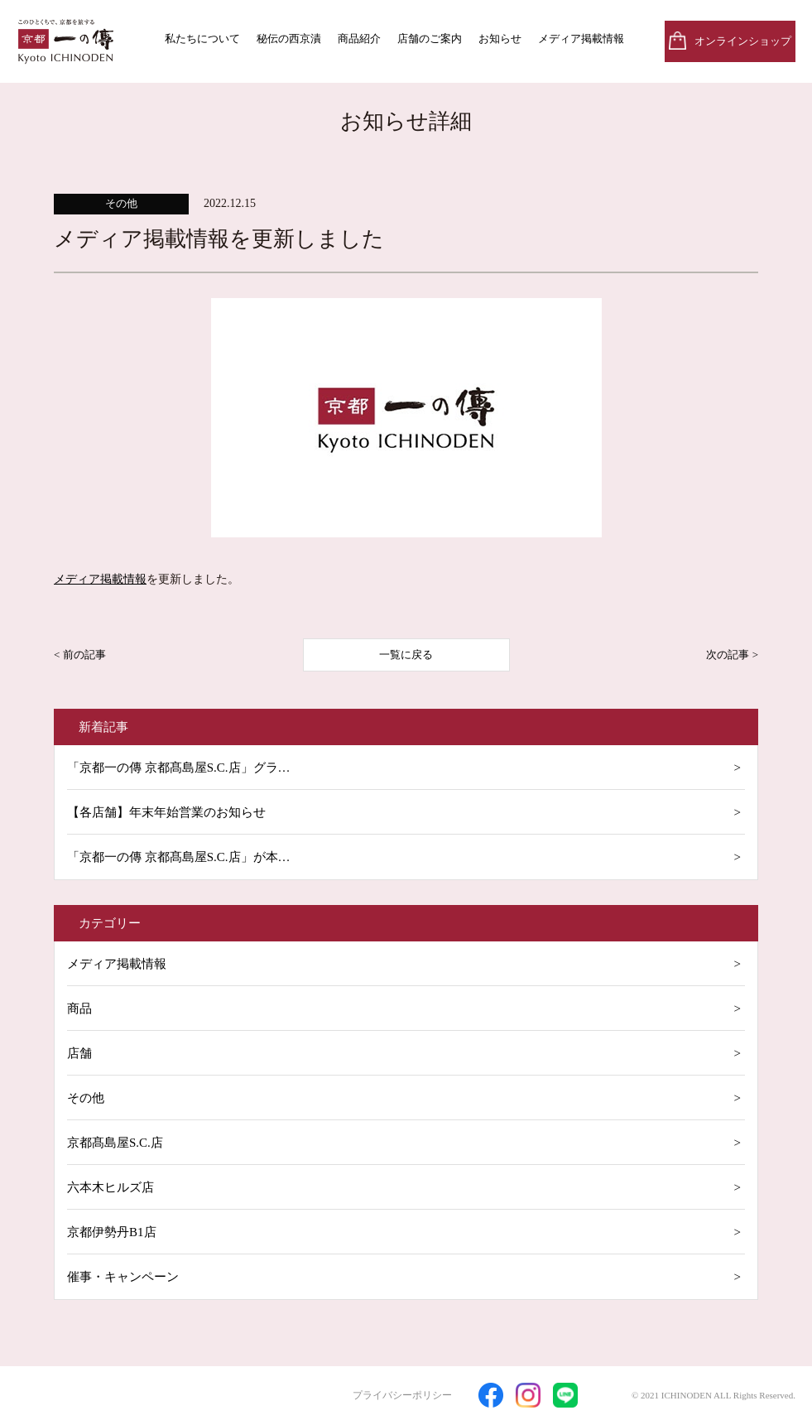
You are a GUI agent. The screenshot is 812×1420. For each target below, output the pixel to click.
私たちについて (202, 38)
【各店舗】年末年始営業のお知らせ (166, 812)
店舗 (79, 1053)
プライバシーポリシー (402, 1395)
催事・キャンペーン (123, 1276)
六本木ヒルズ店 (110, 1187)
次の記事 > (732, 654)
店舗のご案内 (429, 38)
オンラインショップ (742, 41)
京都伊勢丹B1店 (111, 1232)
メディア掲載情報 (581, 38)
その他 (85, 1098)
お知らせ (499, 38)
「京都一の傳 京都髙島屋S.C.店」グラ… (179, 767)
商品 (79, 1008)
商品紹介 (359, 38)
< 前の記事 (80, 654)
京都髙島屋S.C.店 (115, 1142)
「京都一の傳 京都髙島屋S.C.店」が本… (179, 857)
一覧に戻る (406, 654)
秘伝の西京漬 (289, 38)
